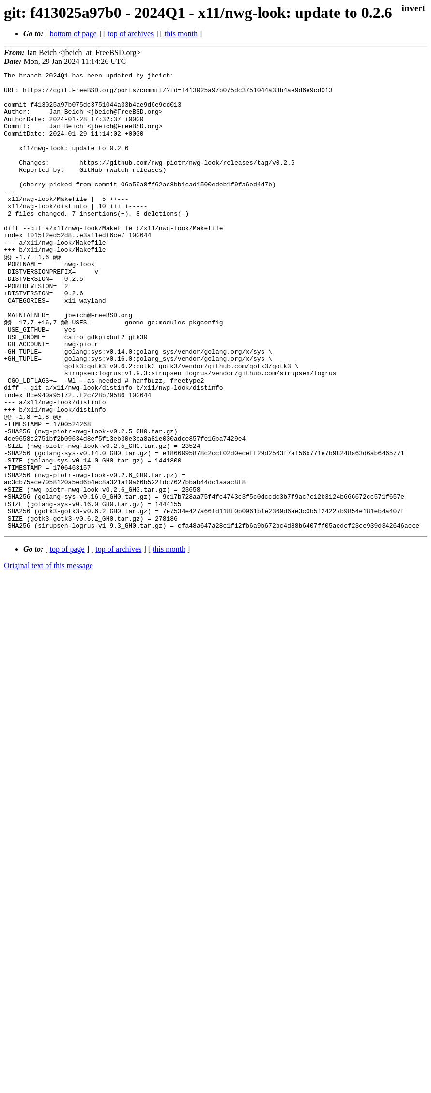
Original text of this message (48, 657)
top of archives (131, 34)
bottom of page (73, 34)
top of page (67, 640)
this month (181, 34)
